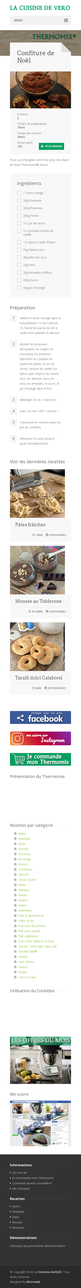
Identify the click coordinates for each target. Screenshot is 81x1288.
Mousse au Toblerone (38, 601)
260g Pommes (33, 208)
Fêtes (22, 885)
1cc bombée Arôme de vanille (38, 232)
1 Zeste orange (33, 193)
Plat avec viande (29, 931)
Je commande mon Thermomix (33, 1178)
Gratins (23, 900)
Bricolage (25, 859)
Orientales (25, 910)
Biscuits (24, 849)
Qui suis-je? (19, 1172)
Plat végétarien (28, 936)
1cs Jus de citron (34, 223)
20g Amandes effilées (37, 272)
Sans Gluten (26, 962)
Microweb (33, 1282)
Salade (23, 957)
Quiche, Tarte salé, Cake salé (38, 946)
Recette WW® (28, 951)
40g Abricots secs (34, 257)
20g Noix (29, 265)
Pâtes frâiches (30, 524)
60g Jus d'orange (34, 288)
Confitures (25, 869)
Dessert (24, 874)
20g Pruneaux (32, 200)
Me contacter (21, 1189)
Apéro (22, 833)
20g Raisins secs (34, 250)
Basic (22, 844)
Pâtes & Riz (26, 921)
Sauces (23, 967)
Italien (22, 905)
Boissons (25, 854)
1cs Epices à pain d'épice (39, 242)
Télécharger (51, 146)
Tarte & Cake (27, 977)
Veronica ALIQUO (50, 1272)
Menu (18, 20)
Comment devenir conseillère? (32, 1183)
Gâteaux (24, 890)
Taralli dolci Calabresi (38, 677)
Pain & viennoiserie (31, 916)
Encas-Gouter (27, 880)
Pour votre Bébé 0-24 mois (36, 941)
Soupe (23, 972)
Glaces (23, 895)
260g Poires (31, 216)
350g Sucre (30, 280)
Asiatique (25, 839)
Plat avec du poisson (32, 926)
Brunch (23, 864)
